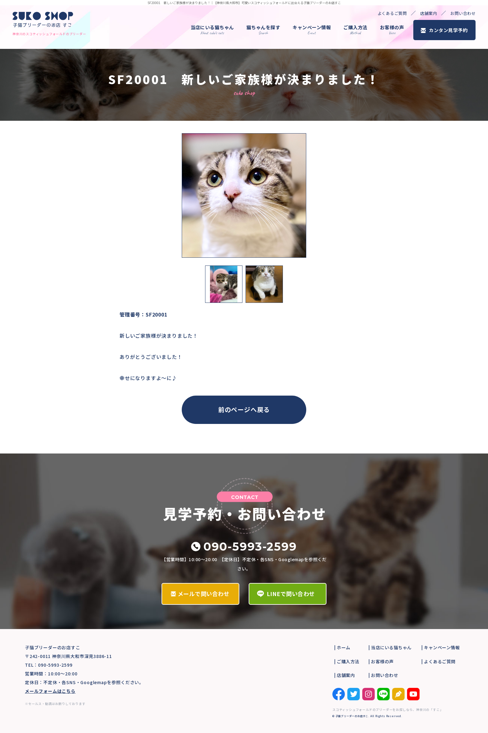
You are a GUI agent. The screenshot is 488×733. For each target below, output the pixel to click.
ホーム (343, 647)
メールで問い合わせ (204, 594)
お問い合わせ (463, 13)
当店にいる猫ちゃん (212, 29)
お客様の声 (392, 29)
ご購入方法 (355, 29)
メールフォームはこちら (50, 691)
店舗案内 (428, 13)
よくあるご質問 (392, 13)
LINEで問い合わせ (291, 594)
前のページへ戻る (244, 409)
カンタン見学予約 (448, 30)
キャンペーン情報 (312, 29)
